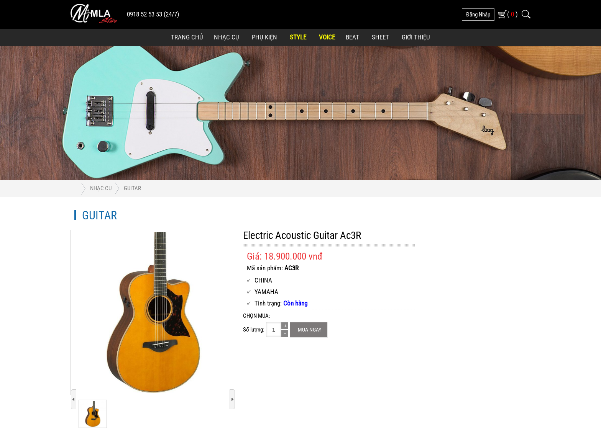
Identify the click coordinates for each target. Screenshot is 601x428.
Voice (327, 37)
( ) (512, 14)
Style (298, 37)
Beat (352, 37)
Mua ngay (309, 330)
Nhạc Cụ (226, 37)
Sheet (380, 37)
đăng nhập (478, 14)
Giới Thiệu (416, 37)
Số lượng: (253, 329)
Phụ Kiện (264, 37)
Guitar (132, 188)
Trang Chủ (187, 37)
